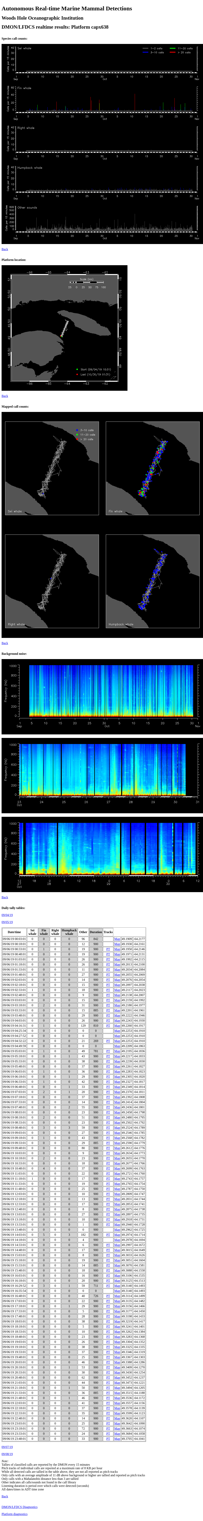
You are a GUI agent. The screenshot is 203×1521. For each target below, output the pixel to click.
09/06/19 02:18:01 (14, 984)
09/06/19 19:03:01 (14, 1341)
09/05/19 (7, 922)
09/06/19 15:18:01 (14, 1260)
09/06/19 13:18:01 (14, 1219)
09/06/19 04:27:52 (14, 1035)
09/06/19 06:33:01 (14, 1081)
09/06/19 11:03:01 (14, 1173)
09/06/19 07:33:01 (14, 1102)
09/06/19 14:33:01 (14, 1245)
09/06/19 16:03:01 (14, 1275)
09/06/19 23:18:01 (14, 1428)
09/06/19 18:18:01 (14, 1326)
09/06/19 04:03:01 (14, 1020)
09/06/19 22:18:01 (14, 1408)
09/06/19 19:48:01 (14, 1357)
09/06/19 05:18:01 (14, 1056)
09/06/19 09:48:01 (14, 1148)
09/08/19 (7, 1454)
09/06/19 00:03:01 (14, 939)
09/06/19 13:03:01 (14, 1214)
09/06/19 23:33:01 (14, 1433)
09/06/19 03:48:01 (14, 1015)
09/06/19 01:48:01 (14, 974)
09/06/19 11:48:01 (14, 1188)
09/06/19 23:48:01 (14, 1438)
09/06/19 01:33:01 (14, 969)
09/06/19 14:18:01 (14, 1239)
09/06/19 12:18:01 (14, 1199)
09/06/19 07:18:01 (14, 1097)
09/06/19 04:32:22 (14, 1041)
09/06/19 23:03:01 (14, 1423)
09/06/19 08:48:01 (14, 1127)
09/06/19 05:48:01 (14, 1066)
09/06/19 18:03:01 (14, 1321)
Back (5, 249)
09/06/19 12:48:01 (14, 1209)
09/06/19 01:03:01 (14, 959)
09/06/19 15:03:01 (14, 1255)
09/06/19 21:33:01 (14, 1392)
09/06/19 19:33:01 (14, 1352)
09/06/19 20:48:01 (14, 1377)
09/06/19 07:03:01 (14, 1092)
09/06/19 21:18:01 (14, 1387)
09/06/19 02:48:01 (14, 995)
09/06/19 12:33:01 (14, 1204)
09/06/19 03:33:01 (14, 1010)
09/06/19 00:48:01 (14, 954)
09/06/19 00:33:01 (14, 949)
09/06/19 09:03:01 (14, 1132)
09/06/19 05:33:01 (14, 1061)
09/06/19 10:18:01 (14, 1158)
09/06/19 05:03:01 (14, 1051)
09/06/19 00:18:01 (14, 944)
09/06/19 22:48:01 (14, 1418)
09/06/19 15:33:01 (14, 1265)
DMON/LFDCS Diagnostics (20, 1507)
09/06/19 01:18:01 (14, 964)
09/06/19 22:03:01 (14, 1403)
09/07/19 (7, 1447)
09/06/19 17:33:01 (14, 1311)
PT (108, 949)
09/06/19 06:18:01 (14, 1076)
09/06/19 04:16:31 (14, 1025)
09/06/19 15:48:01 (14, 1270)
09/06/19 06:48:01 (14, 1086)
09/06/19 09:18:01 (14, 1137)
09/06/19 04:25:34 (14, 1030)
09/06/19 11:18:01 (14, 1178)
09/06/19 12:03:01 (14, 1194)
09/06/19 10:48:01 (14, 1168)
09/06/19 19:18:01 (14, 1347)
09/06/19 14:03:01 (14, 1234)
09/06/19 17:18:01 (14, 1306)
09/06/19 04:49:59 (14, 1046)
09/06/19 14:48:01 (14, 1250)
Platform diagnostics (15, 1514)
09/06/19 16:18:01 (14, 1280)
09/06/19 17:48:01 (14, 1316)
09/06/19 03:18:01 (14, 1005)
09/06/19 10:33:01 (14, 1163)
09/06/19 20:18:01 (14, 1367)
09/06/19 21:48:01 (14, 1398)
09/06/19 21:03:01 (14, 1382)
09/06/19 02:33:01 (14, 990)
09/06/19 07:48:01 (14, 1107)
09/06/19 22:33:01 (14, 1413)
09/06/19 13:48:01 (14, 1229)
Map (117, 939)
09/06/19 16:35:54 (14, 1290)
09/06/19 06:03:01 (14, 1071)
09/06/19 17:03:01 (14, 1301)
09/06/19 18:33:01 (14, 1331)
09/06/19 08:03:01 (14, 1112)
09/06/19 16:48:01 (14, 1296)
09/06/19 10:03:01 (14, 1153)
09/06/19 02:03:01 (14, 979)
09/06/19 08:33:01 (14, 1122)
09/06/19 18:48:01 (14, 1336)
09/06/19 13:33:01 (14, 1224)
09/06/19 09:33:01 (14, 1143)
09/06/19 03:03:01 (14, 1000)
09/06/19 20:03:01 (14, 1362)
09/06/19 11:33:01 (14, 1183)
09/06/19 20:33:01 (14, 1372)
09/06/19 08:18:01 (14, 1117)
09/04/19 (7, 915)
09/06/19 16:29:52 (14, 1285)
